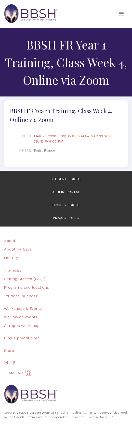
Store (9, 350)
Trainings (12, 270)
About (9, 240)
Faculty (11, 257)
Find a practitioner (21, 338)
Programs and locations (26, 287)
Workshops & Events (23, 308)
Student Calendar (21, 296)
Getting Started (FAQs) (25, 278)
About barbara (18, 249)
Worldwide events (20, 317)
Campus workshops (22, 325)
